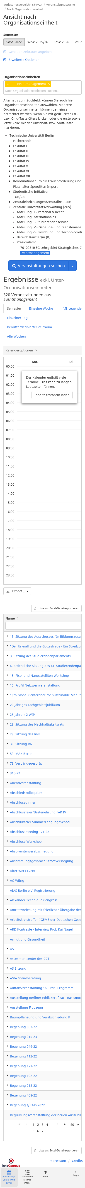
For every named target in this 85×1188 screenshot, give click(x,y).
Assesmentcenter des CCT (29, 958)
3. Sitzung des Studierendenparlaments (40, 656)
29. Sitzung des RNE (25, 734)
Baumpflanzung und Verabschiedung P (40, 1017)
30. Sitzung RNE (22, 744)
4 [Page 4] (47, 1124)
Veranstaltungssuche (60, 4)
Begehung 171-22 (23, 1066)
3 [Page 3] (43, 1124)
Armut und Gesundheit (27, 939)
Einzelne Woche (41, 308)
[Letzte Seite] (64, 1124)
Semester (10, 34)
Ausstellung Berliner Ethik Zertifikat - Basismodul (47, 997)
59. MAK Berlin (21, 753)
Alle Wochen (16, 336)
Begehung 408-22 (23, 1095)
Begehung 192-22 (23, 1076)
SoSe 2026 (61, 42)
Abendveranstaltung (25, 783)
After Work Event (22, 871)
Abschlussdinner (23, 802)
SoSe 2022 (14, 42)
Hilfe (45, 1174)
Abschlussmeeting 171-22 (29, 832)
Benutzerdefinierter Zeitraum (29, 327)
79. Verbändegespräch (27, 763)
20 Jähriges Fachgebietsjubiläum (35, 705)
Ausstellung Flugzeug (26, 1007)
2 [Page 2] (38, 1124)
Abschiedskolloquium (26, 792)
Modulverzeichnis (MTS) (27, 1177)
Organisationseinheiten (21, 77)
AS (12, 949)
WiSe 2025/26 (37, 42)
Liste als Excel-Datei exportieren (56, 608)
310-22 (15, 773)
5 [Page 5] (33, 1131)
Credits (77, 1160)
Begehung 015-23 (23, 1037)
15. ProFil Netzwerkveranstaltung (35, 685)
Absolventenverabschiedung (31, 851)
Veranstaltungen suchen (38, 265)
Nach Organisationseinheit (25, 9)
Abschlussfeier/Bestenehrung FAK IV (38, 812)
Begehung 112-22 (23, 1056)
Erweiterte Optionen (21, 59)
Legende (72, 308)
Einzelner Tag (17, 318)
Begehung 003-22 (23, 1027)
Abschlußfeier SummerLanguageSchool (40, 822)
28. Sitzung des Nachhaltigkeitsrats (37, 724)
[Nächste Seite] (58, 1124)
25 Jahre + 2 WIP (22, 714)
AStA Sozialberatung (25, 978)
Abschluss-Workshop (26, 841)
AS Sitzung (18, 968)
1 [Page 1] (33, 1124)
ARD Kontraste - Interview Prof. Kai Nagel (41, 929)
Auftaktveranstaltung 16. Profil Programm (41, 988)
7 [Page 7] (43, 1131)
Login (76, 1174)
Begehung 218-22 (23, 1085)
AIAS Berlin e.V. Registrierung (32, 890)
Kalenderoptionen (20, 350)
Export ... (17, 591)
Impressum (57, 1160)
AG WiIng (17, 880)
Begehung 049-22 (23, 1046)
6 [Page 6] (38, 1131)
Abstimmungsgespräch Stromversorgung (41, 861)
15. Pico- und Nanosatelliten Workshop (39, 675)
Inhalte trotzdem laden (52, 395)
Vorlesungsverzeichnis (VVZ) (22, 4)
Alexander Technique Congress (34, 900)
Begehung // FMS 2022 (27, 1105)
